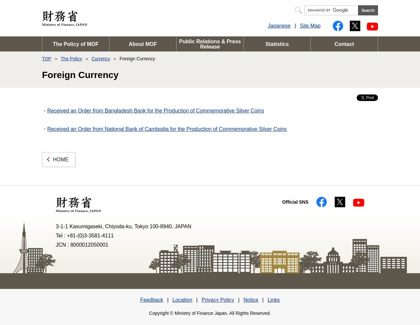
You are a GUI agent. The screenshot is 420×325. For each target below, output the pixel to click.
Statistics (277, 44)
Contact (344, 44)
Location (183, 300)
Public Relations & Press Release (210, 44)
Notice (250, 300)
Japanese (279, 26)
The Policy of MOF (76, 44)
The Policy (71, 58)
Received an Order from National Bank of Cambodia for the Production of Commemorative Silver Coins (167, 129)
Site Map (310, 26)
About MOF (143, 44)
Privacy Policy (217, 300)
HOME (61, 159)
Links (273, 300)
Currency (101, 58)
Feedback (151, 300)
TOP (46, 58)
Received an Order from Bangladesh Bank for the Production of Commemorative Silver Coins (155, 110)
